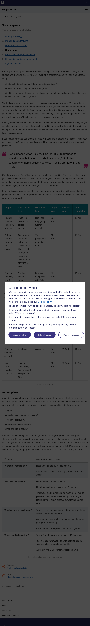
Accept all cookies (19, 335)
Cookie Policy (44, 302)
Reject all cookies (44, 335)
